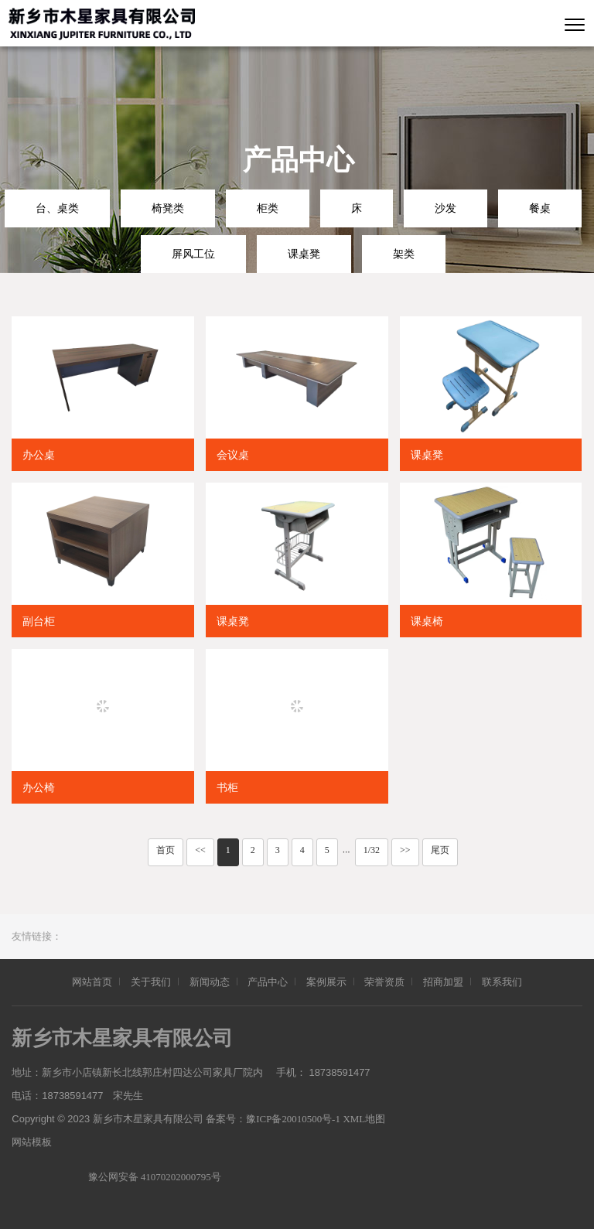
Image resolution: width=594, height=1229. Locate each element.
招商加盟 (443, 982)
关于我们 (151, 982)
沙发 (445, 208)
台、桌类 (57, 208)
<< (200, 850)
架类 (404, 254)
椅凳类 (168, 208)
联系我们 (502, 982)
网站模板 (32, 1142)
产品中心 (268, 982)
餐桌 (540, 208)
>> (405, 850)
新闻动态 (209, 982)
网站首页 (92, 982)
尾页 (440, 850)
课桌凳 (304, 254)
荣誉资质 (384, 982)
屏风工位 (193, 254)
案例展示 (326, 982)
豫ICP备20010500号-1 (294, 1119)
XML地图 (365, 1119)
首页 (165, 850)
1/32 (372, 850)
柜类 (267, 208)
